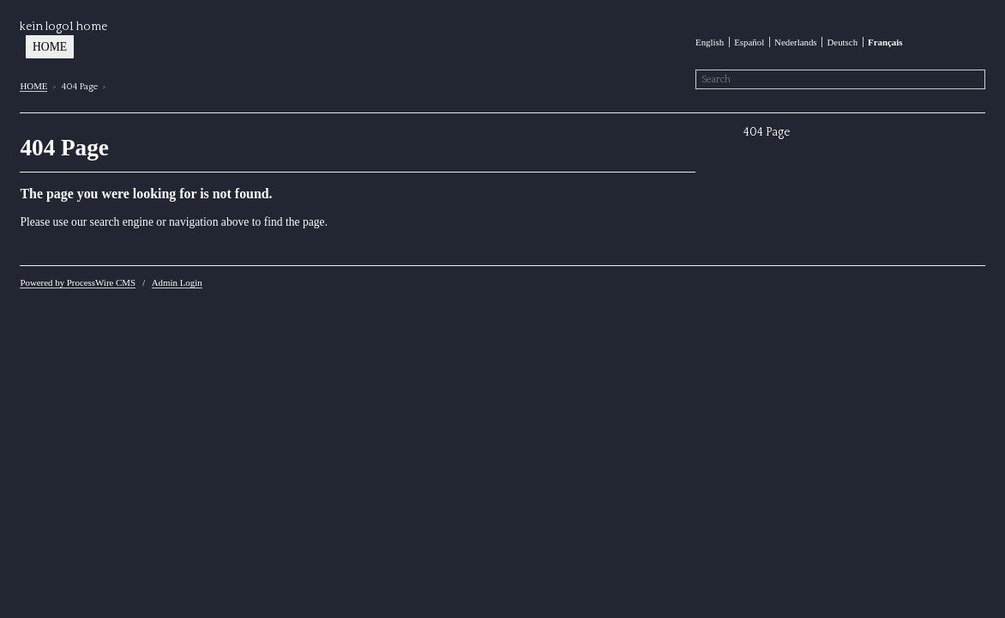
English (709, 42)
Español (749, 42)
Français (885, 42)
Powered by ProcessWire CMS (77, 282)
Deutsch (842, 42)
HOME (50, 46)
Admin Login (177, 282)
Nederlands (795, 42)
